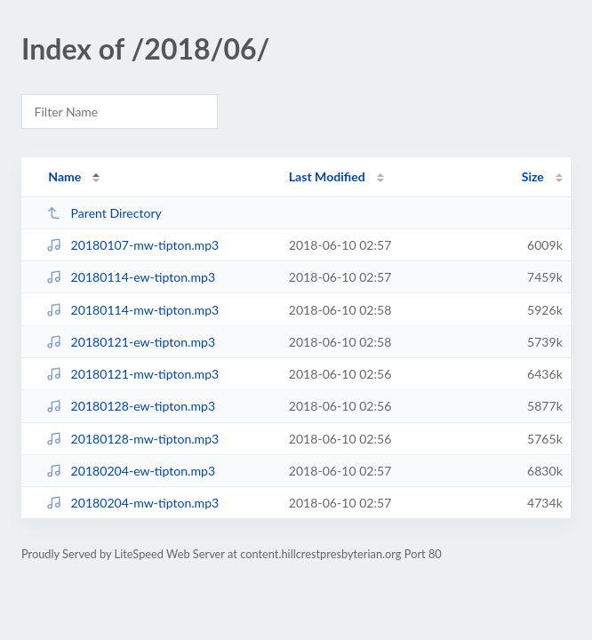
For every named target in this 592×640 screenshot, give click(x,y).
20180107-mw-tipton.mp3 (132, 244)
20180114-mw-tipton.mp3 (132, 309)
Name (64, 176)
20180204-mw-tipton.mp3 (132, 502)
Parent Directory (104, 212)
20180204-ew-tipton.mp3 (130, 470)
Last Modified (327, 176)
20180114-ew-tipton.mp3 (130, 276)
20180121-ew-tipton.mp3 (130, 341)
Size (533, 176)
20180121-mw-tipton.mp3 (132, 373)
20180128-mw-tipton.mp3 (132, 438)
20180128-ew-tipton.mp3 (130, 405)
